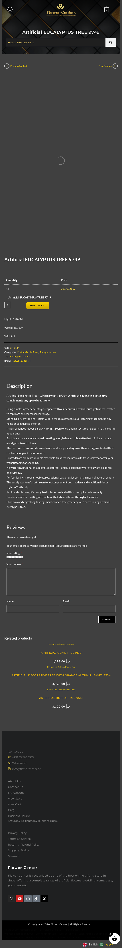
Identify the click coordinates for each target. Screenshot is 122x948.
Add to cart (37, 305)
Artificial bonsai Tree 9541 (61, 698)
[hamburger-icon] (10, 10)
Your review (15, 564)
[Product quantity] (7, 305)
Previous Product (18, 66)
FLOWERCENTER (21, 360)
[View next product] (115, 66)
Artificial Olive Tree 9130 (61, 652)
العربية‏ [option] (109, 944)
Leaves (26, 356)
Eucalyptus (16, 356)
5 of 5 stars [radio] (21, 557)
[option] (106, 944)
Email (67, 601)
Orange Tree (70, 666)
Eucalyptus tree (48, 352)
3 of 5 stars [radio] (14, 557)
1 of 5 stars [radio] (8, 557)
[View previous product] (6, 66)
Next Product (105, 66)
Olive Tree (70, 644)
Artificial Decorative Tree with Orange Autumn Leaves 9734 (61, 675)
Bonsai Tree (52, 689)
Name (11, 601)
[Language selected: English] (99, 944)
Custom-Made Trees (27, 352)
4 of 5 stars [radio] (18, 557)
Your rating (14, 553)
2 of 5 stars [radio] (11, 557)
